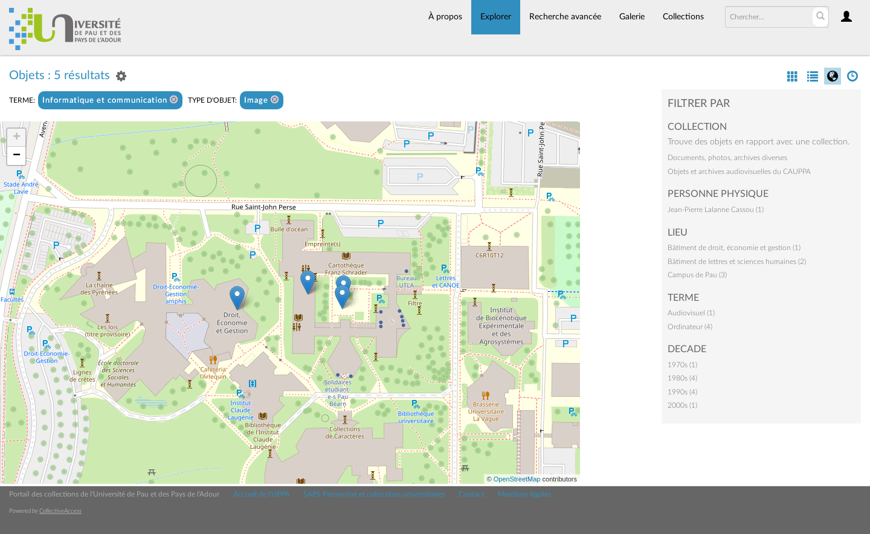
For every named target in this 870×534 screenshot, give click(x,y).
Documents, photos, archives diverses (727, 157)
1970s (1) (682, 364)
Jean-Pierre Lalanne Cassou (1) (716, 209)
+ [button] (17, 138)
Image (261, 100)
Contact (471, 494)
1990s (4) (682, 392)
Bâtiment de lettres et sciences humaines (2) (737, 261)
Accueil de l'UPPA (261, 494)
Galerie (632, 17)
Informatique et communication (110, 100)
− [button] (17, 156)
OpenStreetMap (517, 479)
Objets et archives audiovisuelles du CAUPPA (739, 171)
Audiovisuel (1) (691, 313)
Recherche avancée (565, 17)
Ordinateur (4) (690, 326)
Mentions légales (524, 494)
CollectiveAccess (60, 511)
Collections (683, 17)
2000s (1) (682, 405)
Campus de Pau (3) (697, 274)
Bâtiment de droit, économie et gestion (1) (734, 247)
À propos (445, 17)
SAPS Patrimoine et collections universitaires (374, 494)
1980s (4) (682, 378)
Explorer (495, 17)
